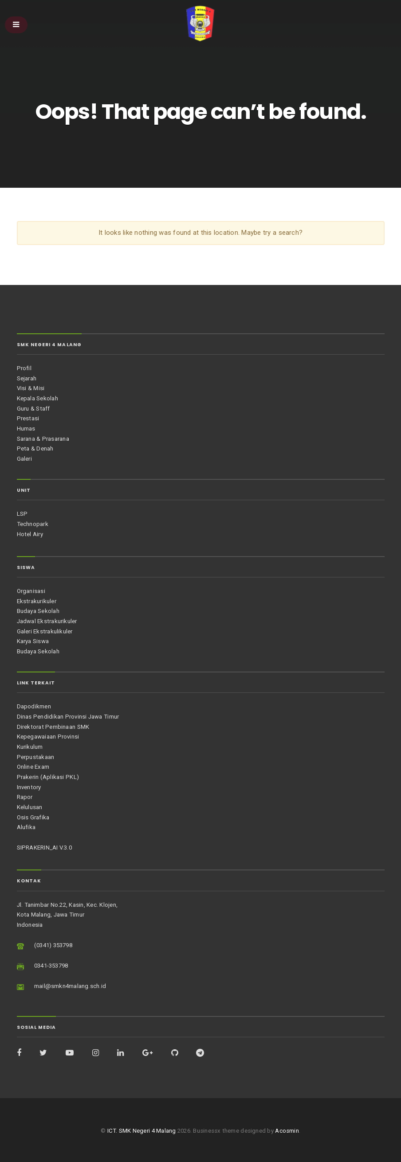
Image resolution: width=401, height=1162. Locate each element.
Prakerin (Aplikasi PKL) (48, 777)
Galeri (24, 458)
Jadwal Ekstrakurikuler (47, 621)
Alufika (26, 827)
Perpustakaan (36, 757)
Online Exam (33, 766)
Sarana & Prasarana (43, 438)
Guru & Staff (33, 408)
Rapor (25, 797)
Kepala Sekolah (37, 398)
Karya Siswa (33, 641)
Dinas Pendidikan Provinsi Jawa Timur (68, 716)
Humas (26, 428)
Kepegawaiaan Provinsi (48, 736)
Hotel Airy (30, 534)
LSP (22, 513)
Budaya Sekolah (38, 611)
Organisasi (31, 591)
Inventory (29, 787)
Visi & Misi (31, 388)
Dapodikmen (34, 706)
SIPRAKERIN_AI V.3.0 (44, 847)
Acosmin (287, 1130)
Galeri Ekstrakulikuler (45, 631)
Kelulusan (30, 807)
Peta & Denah (35, 448)
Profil (24, 368)
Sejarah (27, 378)
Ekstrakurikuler (36, 601)
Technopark (32, 524)
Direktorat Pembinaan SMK (53, 726)
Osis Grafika (33, 817)
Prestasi (28, 418)
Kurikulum (30, 746)
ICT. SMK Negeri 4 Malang (141, 1130)
